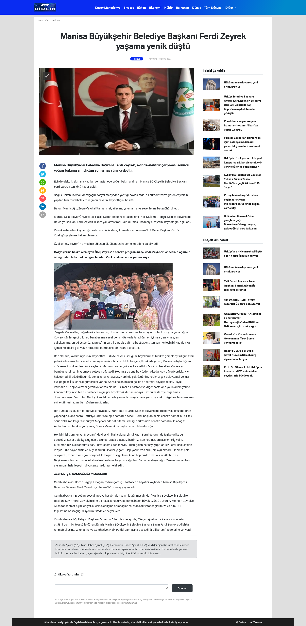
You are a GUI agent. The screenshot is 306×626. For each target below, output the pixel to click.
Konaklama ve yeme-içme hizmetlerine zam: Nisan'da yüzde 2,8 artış (241, 125)
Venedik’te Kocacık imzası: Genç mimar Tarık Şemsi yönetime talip (240, 338)
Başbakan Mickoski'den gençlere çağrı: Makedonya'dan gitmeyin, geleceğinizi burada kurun (240, 222)
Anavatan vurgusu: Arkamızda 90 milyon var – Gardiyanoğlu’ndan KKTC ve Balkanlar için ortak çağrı (243, 320)
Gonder (182, 588)
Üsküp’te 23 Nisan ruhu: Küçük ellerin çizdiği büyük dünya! (243, 253)
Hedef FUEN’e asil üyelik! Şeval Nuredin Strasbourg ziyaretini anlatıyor (240, 355)
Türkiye (56, 20)
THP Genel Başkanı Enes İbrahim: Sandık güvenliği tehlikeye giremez (240, 285)
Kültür (168, 7)
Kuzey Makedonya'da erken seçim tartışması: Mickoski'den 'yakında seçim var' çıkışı (242, 201)
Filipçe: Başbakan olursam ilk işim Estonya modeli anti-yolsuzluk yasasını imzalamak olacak (242, 144)
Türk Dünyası (213, 7)
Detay (241, 622)
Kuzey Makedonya (107, 7)
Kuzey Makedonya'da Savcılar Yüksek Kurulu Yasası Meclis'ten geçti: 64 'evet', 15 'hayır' (242, 181)
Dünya (196, 7)
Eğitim (141, 7)
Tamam (256, 622)
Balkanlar (182, 7)
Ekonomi (155, 7)
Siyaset (129, 7)
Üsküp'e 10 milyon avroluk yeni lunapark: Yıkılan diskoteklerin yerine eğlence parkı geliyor (243, 162)
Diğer (229, 7)
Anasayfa (43, 20)
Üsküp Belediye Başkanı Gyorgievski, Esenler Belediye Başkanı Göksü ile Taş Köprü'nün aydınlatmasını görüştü (242, 104)
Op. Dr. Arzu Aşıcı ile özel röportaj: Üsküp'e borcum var (242, 301)
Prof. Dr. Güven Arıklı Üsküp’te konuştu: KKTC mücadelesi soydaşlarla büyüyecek (243, 371)
